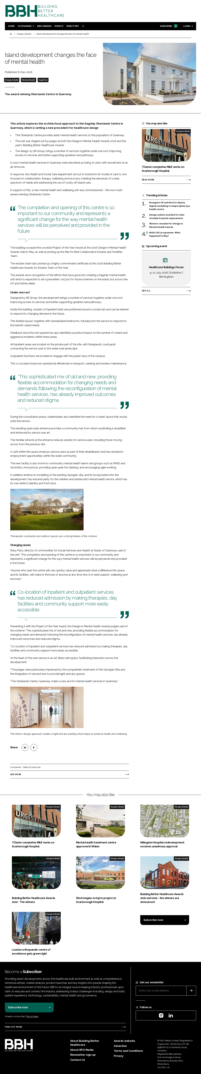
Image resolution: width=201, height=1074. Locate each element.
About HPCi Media (81, 1049)
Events (59, 26)
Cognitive (43, 80)
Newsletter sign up (83, 1054)
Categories (24, 26)
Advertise (120, 1046)
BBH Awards (44, 26)
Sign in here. (32, 1016)
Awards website (124, 1040)
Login (186, 26)
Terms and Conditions (128, 1050)
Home (11, 26)
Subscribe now (153, 920)
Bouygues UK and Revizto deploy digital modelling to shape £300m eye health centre (169, 206)
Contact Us (77, 1059)
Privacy (118, 1055)
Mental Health (28, 80)
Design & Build (11, 80)
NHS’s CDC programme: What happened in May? (164, 234)
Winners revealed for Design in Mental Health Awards (166, 225)
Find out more (13, 1027)
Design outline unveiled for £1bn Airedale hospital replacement (166, 216)
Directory (72, 26)
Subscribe (168, 26)
